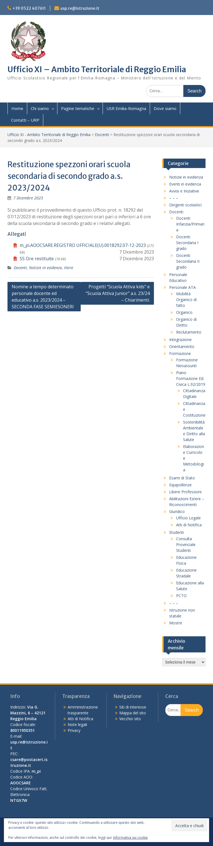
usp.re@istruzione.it (79, 8)
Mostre (175, 622)
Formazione (180, 353)
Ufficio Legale (188, 517)
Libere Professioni (185, 491)
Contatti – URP (25, 120)
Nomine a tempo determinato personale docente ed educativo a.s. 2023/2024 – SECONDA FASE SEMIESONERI (43, 297)
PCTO (181, 595)
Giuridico (177, 511)
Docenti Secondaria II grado (187, 261)
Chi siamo (40, 108)
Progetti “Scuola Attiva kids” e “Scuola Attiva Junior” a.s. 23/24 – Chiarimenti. (118, 293)
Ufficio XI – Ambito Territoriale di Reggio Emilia (96, 69)
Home (17, 108)
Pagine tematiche (77, 108)
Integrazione (180, 339)
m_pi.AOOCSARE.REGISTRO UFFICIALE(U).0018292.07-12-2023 (83, 245)
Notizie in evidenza (45, 267)
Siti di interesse (132, 707)
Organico (184, 312)
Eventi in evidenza (185, 184)
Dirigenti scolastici (185, 204)
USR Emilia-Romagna (126, 108)
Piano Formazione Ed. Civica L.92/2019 (190, 378)
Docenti (102, 134)
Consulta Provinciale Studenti (186, 544)
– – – (173, 198)
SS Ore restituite (37, 259)
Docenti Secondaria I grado (187, 242)
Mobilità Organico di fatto (186, 299)
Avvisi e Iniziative (184, 191)
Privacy (74, 730)
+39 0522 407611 (29, 8)
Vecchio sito (130, 718)
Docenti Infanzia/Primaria (190, 224)
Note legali (77, 724)
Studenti (176, 532)
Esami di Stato (182, 477)
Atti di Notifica (189, 524)
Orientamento (181, 346)
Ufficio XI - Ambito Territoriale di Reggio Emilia (48, 134)
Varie (68, 267)
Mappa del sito (132, 712)
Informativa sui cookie (130, 837)
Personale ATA (182, 287)
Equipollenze (180, 484)
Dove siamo (165, 108)
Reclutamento (188, 332)
